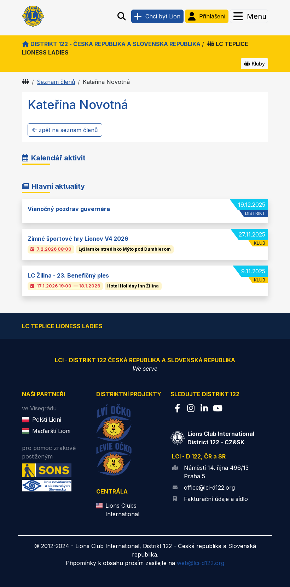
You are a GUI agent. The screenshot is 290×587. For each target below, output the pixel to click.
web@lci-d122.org (200, 562)
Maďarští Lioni (51, 430)
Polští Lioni (46, 419)
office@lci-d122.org (209, 487)
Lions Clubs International (122, 510)
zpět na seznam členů (65, 129)
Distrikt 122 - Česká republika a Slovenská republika (111, 43)
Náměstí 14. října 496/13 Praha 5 (216, 472)
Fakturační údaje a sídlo (216, 498)
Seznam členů (56, 81)
